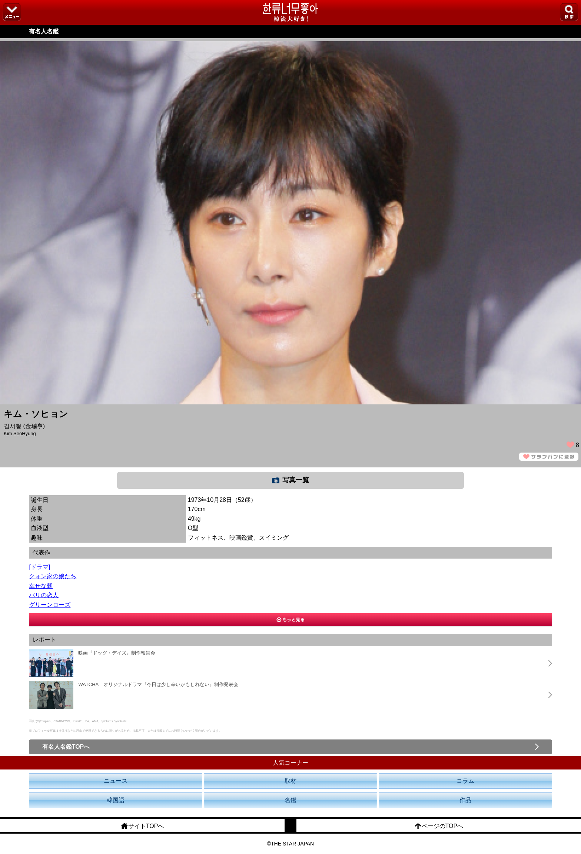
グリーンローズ (49, 605)
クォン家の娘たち (52, 576)
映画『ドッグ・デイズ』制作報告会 (116, 653)
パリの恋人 (44, 595)
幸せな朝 (41, 586)
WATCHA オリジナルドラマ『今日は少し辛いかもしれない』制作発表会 (158, 684)
